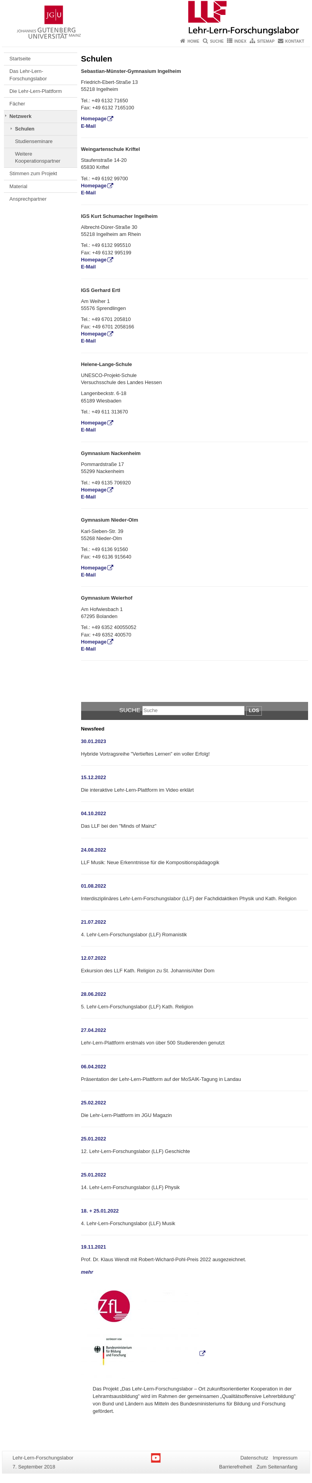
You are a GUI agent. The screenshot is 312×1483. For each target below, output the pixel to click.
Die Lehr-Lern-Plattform (35, 91)
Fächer (17, 104)
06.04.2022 (93, 1067)
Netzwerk (20, 116)
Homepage (94, 118)
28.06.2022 (93, 994)
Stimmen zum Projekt (33, 173)
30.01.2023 (93, 741)
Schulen (24, 129)
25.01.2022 (93, 1139)
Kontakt (294, 41)
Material (18, 186)
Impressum (285, 1458)
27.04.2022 (93, 1030)
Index (240, 41)
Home (193, 41)
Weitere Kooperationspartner (37, 157)
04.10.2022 (93, 813)
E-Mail (88, 126)
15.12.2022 (93, 777)
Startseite (20, 59)
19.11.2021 (93, 1247)
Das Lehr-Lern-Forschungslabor (28, 74)
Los (254, 710)
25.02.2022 (93, 1103)
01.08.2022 (93, 886)
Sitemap (265, 41)
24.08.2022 (93, 850)
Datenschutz (254, 1458)
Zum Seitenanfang (276, 1467)
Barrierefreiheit (235, 1467)
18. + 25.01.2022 (100, 1211)
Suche (217, 41)
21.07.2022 (93, 922)
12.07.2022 (93, 958)
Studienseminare (34, 141)
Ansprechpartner (28, 199)
